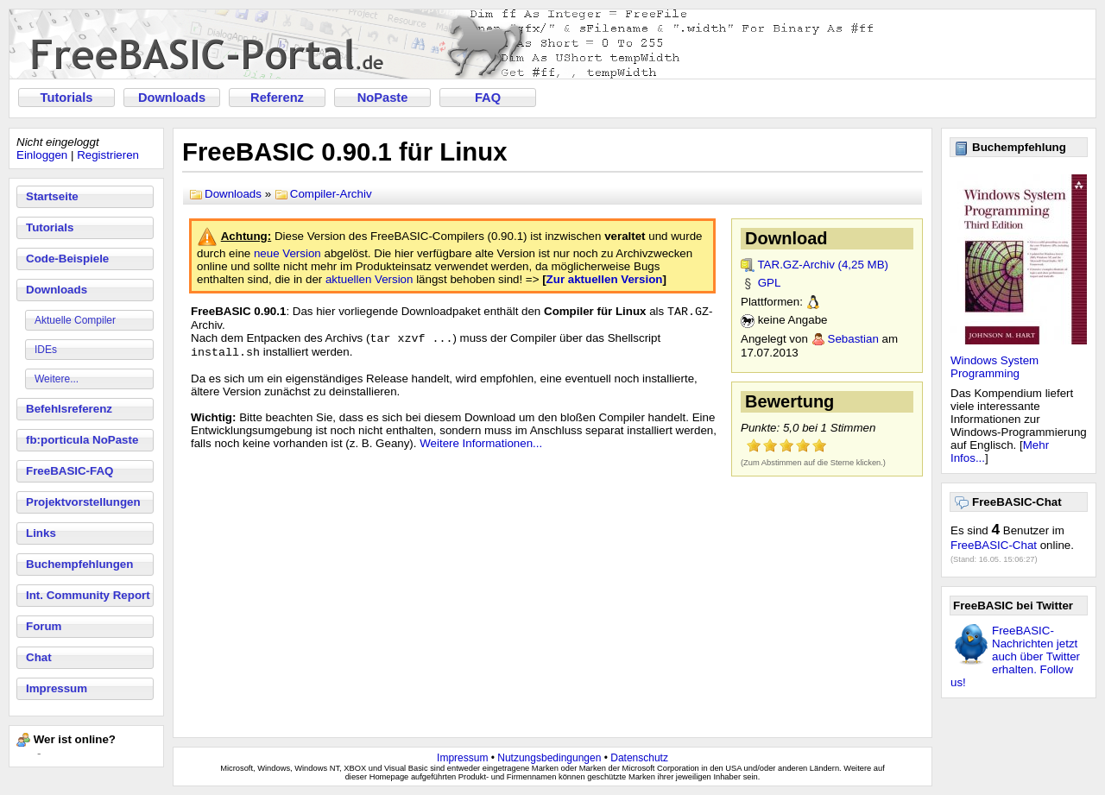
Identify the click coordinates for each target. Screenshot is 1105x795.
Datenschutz (639, 758)
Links (41, 533)
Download (786, 238)
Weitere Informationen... (481, 448)
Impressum (56, 688)
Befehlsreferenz (69, 408)
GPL (769, 282)
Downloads (171, 97)
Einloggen (41, 154)
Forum (43, 626)
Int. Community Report (88, 595)
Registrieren (108, 154)
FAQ (488, 97)
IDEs (46, 350)
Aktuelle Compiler (75, 320)
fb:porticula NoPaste (82, 439)
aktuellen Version (369, 279)
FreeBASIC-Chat (993, 545)
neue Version (287, 253)
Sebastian (853, 338)
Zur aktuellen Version (604, 279)
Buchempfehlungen (79, 564)
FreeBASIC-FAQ (69, 470)
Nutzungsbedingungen (549, 758)
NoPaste (382, 97)
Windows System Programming (994, 367)
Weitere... (57, 379)
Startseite (52, 196)
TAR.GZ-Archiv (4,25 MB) (822, 264)
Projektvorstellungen (83, 501)
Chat (39, 657)
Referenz (277, 97)
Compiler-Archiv (331, 193)
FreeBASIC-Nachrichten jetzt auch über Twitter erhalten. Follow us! (1015, 656)
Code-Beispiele (67, 258)
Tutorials (67, 97)
